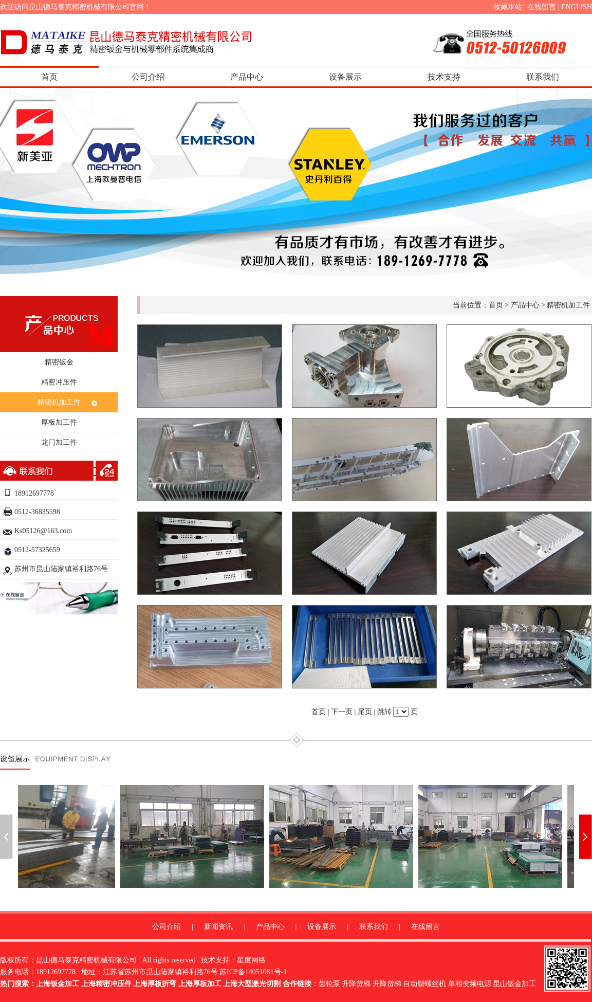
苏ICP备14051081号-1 (253, 972)
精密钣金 (59, 362)
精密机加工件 (59, 402)
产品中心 (246, 76)
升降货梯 (356, 984)
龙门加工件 (59, 442)
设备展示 (345, 76)
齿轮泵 (329, 984)
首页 (49, 76)
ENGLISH (576, 7)
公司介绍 (148, 76)
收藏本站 (507, 7)
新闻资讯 (218, 927)
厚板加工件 (59, 422)
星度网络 (251, 960)
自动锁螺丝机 (424, 984)
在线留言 (541, 7)
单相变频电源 (469, 984)
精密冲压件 (59, 382)
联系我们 (542, 76)
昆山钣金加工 (514, 984)
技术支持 (444, 76)
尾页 (365, 712)
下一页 (342, 712)
